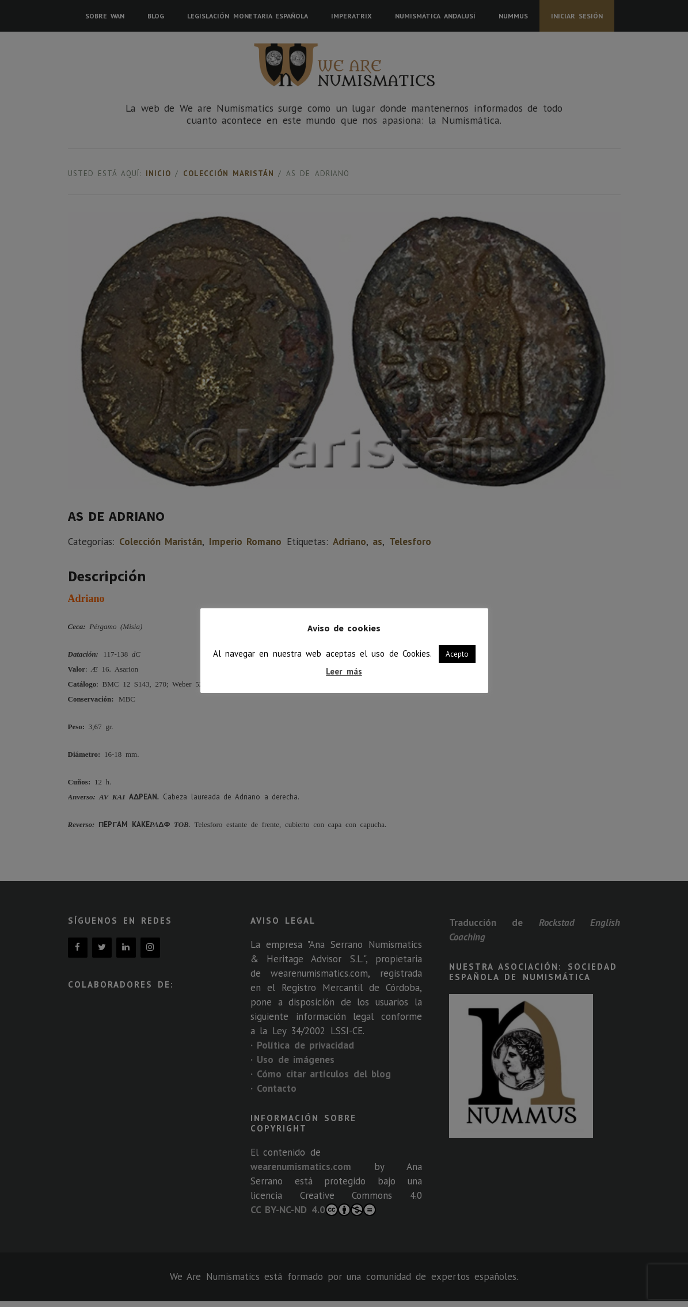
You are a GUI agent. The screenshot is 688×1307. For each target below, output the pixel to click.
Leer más (344, 671)
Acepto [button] (457, 654)
